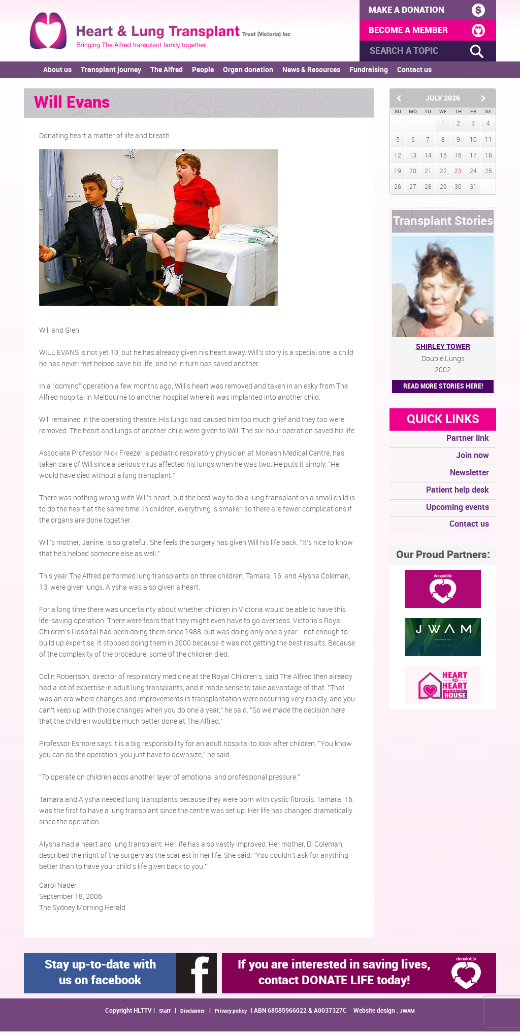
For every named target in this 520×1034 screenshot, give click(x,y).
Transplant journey (111, 73)
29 (443, 189)
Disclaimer (192, 1014)
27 (412, 189)
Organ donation (248, 73)
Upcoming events (457, 510)
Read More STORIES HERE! (443, 389)
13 (412, 158)
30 (458, 189)
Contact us (414, 73)
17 (473, 158)
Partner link (467, 441)
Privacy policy (231, 1014)
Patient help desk (457, 493)
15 (443, 158)
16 (458, 158)
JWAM (407, 1014)
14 (428, 158)
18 (488, 158)
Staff (165, 1014)
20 (412, 174)
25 (488, 174)
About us (57, 73)
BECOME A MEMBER (425, 32)
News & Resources (311, 73)
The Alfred (166, 73)
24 (473, 174)
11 (488, 142)
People (203, 73)
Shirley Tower (443, 349)
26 (397, 189)
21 (428, 174)
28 (428, 189)
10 (473, 142)
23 (458, 174)
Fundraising (368, 73)
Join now (472, 458)
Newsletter (469, 475)
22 (443, 174)
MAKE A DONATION (425, 10)
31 (473, 189)
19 (397, 174)
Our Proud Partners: (443, 557)
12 (397, 158)
